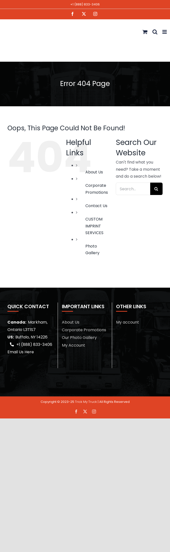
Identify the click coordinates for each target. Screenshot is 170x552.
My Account (73, 345)
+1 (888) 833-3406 (85, 4)
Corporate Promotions (84, 330)
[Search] (156, 189)
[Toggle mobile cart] (145, 31)
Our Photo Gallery (79, 337)
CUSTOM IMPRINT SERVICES (94, 225)
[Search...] (133, 189)
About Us (94, 172)
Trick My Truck (86, 401)
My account (127, 322)
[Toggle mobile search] (154, 31)
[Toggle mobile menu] (165, 31)
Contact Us (96, 206)
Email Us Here (20, 352)
